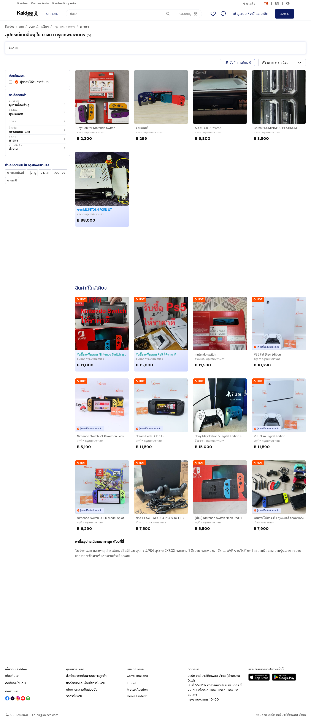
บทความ (52, 13)
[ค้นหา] (120, 13)
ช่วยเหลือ (249, 3)
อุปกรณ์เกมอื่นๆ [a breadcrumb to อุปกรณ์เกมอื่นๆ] (39, 26)
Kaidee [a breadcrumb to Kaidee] (9, 26)
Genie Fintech (137, 696)
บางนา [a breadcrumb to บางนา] (84, 26)
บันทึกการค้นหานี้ (237, 62)
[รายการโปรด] (213, 14)
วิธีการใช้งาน (74, 696)
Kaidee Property (64, 3)
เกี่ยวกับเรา (12, 676)
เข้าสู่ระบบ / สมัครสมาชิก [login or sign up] (250, 13)
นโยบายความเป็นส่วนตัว (81, 689)
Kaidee (22, 3)
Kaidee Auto (40, 3)
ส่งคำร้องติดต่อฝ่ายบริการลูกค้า (86, 676)
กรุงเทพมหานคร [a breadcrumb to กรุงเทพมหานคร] (64, 26)
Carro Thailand (137, 676)
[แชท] (223, 13)
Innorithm (134, 683)
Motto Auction (137, 689)
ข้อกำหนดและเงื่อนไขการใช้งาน (85, 683)
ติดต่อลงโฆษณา (15, 683)
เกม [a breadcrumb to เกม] (21, 26)
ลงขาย (284, 13)
